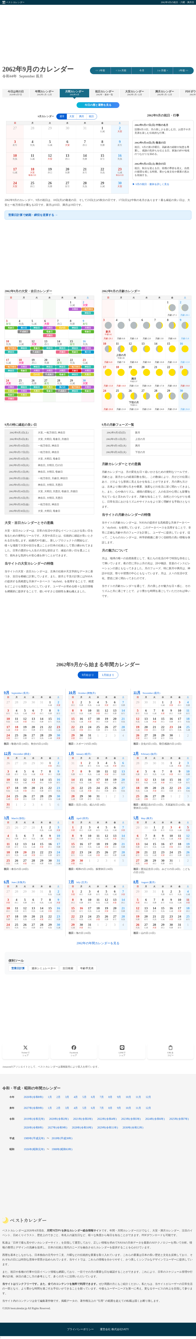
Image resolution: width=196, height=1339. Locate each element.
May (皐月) (143, 818)
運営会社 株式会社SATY (114, 1329)
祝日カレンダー (104, 93)
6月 (93, 1096)
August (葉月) (144, 882)
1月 (50, 1096)
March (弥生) (14, 818)
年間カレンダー (44, 93)
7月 (102, 1096)
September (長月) (16, 693)
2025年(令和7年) (179, 1118)
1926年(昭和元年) (34, 1149)
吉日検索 (68, 968)
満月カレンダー (164, 93)
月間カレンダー (74, 93)
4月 (76, 1096)
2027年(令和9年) (33, 1107)
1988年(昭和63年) (61, 1149)
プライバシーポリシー (80, 1329)
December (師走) (17, 754)
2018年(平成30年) (61, 1138)
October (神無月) (82, 693)
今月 (141, 70)
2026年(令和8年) (33, 1096)
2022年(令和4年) (107, 1118)
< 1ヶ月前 (121, 70)
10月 (128, 1096)
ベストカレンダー (15, 2)
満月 (81, 116)
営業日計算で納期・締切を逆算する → (33, 215)
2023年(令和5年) (131, 1118)
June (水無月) (15, 882)
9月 (119, 1096)
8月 (110, 1096)
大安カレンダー (134, 93)
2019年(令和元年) (34, 1118)
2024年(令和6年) (155, 1118)
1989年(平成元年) (34, 1138)
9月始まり (88, 674)
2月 (58, 1096)
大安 (71, 116)
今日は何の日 (16, 93)
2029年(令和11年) (107, 1127)
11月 (138, 1096)
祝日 (91, 116)
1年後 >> (183, 70)
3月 (67, 1096)
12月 (148, 1096)
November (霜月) (146, 693)
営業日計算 (18, 968)
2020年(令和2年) (59, 1118)
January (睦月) (80, 754)
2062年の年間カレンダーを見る (98, 943)
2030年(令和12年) (132, 1127)
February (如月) (145, 754)
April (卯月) (79, 818)
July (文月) (78, 882)
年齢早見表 (87, 968)
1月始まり (108, 674)
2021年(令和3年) (83, 1118)
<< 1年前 (100, 70)
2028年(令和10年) (82, 1127)
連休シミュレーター (44, 968)
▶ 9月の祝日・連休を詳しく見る (150, 184)
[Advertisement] (98, 32)
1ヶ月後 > (162, 70)
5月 (84, 1096)
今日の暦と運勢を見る (98, 105)
